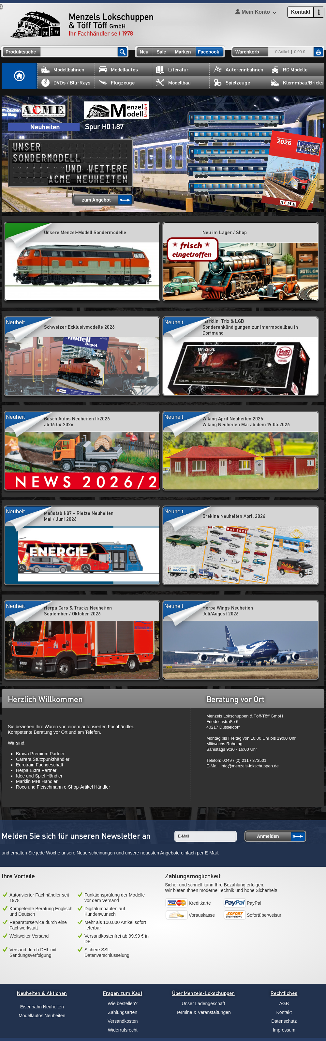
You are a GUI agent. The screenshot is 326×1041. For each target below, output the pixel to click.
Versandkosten (123, 1021)
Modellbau (173, 83)
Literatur (172, 70)
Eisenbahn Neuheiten (42, 1006)
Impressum (284, 1030)
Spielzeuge (232, 83)
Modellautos (118, 70)
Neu (144, 51)
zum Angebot (96, 200)
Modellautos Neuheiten (42, 1015)
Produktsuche (21, 51)
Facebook (208, 51)
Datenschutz (284, 1021)
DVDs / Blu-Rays (65, 83)
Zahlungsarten (122, 1012)
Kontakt (284, 1012)
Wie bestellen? (123, 1003)
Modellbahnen (62, 70)
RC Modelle (289, 70)
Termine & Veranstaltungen (203, 1012)
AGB (284, 1003)
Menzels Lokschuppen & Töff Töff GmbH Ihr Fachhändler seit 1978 (82, 24)
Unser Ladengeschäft (203, 1003)
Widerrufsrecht (123, 1030)
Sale (161, 51)
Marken (183, 51)
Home (19, 76)
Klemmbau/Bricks (297, 83)
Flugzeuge (117, 83)
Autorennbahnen (238, 70)
